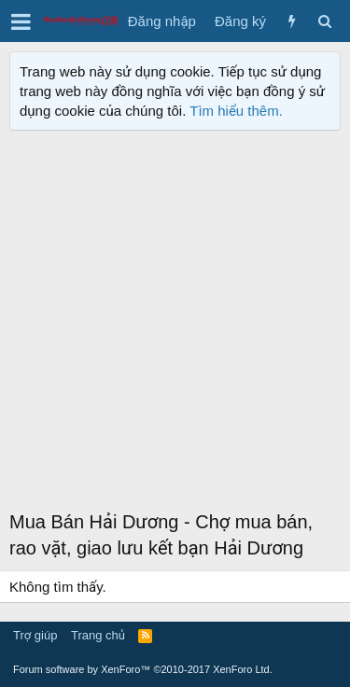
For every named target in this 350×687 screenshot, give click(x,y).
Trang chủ (98, 635)
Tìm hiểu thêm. (236, 111)
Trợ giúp (35, 635)
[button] (21, 21)
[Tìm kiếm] (324, 21)
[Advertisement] (175, 324)
